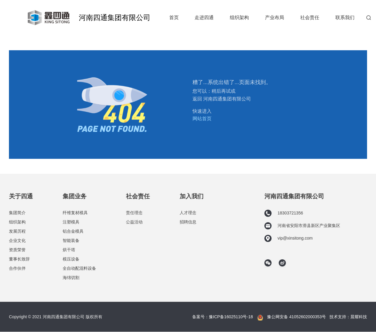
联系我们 (345, 17)
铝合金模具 (73, 231)
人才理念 (188, 212)
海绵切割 (71, 277)
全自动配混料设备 (79, 268)
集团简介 (17, 212)
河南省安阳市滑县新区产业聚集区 (302, 225)
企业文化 (17, 240)
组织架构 (239, 17)
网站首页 (202, 118)
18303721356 (283, 213)
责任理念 (134, 212)
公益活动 (134, 222)
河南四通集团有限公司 (114, 17)
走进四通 (204, 17)
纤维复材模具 (75, 212)
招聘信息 (188, 222)
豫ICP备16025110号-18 (231, 316)
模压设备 (71, 259)
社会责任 (309, 17)
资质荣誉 (17, 249)
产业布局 (274, 17)
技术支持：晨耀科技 (348, 316)
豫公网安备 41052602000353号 (296, 316)
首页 (174, 17)
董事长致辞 (19, 259)
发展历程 (17, 231)
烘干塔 (69, 249)
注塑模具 (71, 222)
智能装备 (71, 240)
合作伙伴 (17, 268)
